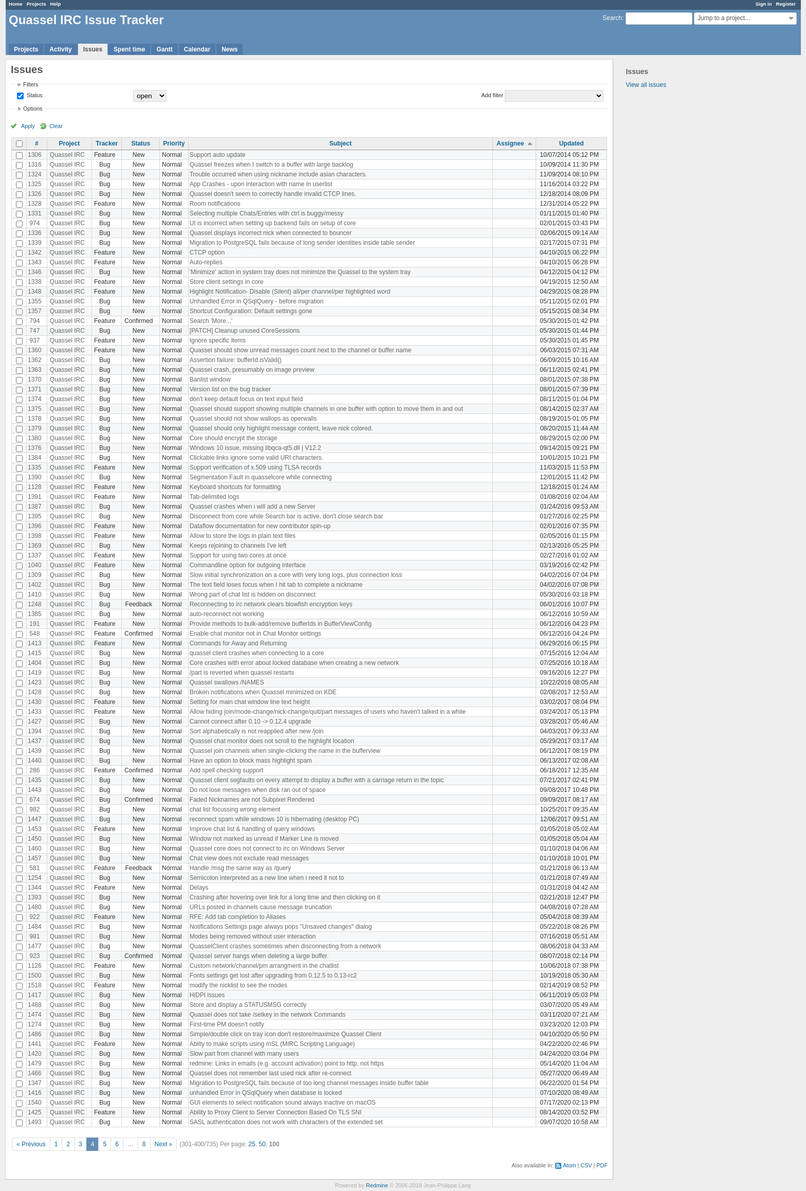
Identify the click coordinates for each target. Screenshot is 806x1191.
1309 (35, 575)
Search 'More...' (211, 320)
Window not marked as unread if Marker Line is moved (264, 838)
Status (34, 95)
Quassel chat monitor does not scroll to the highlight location (272, 741)
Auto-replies (206, 262)
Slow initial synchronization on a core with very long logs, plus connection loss (296, 575)
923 (34, 956)
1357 (35, 311)
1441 (35, 1044)
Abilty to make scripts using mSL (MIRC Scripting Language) (272, 1044)
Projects (36, 4)
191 (34, 623)
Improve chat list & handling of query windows (252, 829)
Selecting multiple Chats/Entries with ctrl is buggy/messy (266, 213)
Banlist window (210, 379)
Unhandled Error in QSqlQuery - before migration (257, 301)
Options (32, 108)
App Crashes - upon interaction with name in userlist (261, 184)
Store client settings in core (227, 281)
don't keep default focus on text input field (246, 399)
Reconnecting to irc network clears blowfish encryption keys (271, 604)
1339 (35, 242)
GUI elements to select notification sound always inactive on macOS (283, 1102)
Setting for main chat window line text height (250, 702)
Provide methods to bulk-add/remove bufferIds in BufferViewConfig (281, 623)
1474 (35, 1014)
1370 (35, 379)
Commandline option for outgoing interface (248, 565)
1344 (35, 887)
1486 (35, 1034)
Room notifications (215, 203)
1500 (35, 975)
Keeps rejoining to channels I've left (238, 545)
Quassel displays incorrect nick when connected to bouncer (271, 233)
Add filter (492, 95)
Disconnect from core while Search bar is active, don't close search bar (286, 516)
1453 (35, 829)
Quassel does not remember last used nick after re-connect (271, 1073)
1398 (35, 535)
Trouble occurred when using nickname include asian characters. (278, 174)
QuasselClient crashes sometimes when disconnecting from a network (285, 946)
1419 (35, 672)
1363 (35, 369)
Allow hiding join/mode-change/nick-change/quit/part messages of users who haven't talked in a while (328, 711)
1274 (35, 1024)
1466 (35, 1073)
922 (34, 917)
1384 (35, 457)
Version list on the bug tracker (230, 389)
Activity (60, 49)
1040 (35, 565)
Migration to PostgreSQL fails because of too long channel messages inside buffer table (309, 1083)
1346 (35, 272)
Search (612, 18)
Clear (56, 126)
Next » (164, 1144)
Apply (28, 126)
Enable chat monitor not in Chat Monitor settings (255, 633)
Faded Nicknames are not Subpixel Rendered (252, 799)
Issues (92, 49)
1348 (35, 291)
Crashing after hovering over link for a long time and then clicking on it (285, 897)
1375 (35, 408)
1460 (35, 848)
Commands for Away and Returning (238, 643)
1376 (35, 448)
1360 (35, 350)
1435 (35, 780)
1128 (35, 487)
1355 (35, 301)
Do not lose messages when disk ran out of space (258, 789)
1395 (35, 516)
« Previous (31, 1144)
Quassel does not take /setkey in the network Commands (268, 1014)
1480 (35, 907)
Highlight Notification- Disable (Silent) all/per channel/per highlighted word (290, 291)
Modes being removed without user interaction (253, 936)
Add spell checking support (226, 770)
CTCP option (207, 252)
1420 (35, 1053)
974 (34, 223)
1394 (35, 731)
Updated (571, 143)
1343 (35, 262)
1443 (35, 789)
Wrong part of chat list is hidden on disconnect (253, 594)
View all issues (646, 84)
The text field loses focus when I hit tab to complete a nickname (276, 584)
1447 (35, 819)
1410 (35, 594)
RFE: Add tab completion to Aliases (238, 917)
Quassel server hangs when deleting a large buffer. (259, 956)
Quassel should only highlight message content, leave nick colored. (281, 428)
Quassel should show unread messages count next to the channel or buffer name (300, 350)
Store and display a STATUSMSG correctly (248, 1004)
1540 (35, 1102)
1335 (35, 467)
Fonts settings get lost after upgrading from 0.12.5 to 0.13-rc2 (273, 975)
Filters (30, 84)
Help (55, 4)
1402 (35, 584)
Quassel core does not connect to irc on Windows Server (267, 848)
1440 (35, 760)
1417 (35, 995)
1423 (35, 682)
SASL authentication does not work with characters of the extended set (286, 1122)
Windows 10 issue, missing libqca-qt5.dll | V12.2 (255, 448)
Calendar (197, 49)
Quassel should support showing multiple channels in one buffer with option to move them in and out (326, 408)
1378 (35, 418)
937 (34, 340)
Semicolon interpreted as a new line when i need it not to (267, 877)
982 (34, 809)
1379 (35, 428)
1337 (35, 555)
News (229, 49)
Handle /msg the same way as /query (240, 868)
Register (786, 4)
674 (34, 799)
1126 (35, 965)
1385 (35, 614)
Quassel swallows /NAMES (227, 682)
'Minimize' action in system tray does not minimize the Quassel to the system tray (300, 272)
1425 (35, 1112)
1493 (35, 1122)
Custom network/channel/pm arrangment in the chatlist (264, 965)
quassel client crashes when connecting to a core (257, 653)
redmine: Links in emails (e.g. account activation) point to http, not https (287, 1063)
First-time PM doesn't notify (227, 1024)
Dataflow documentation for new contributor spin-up (260, 526)
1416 (35, 1092)
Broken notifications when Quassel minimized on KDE (263, 692)
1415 (35, 653)
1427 (35, 721)
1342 (35, 252)
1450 (35, 838)
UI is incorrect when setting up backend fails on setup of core (273, 223)
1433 (35, 711)
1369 (35, 545)
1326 (35, 193)
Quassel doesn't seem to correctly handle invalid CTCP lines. (273, 193)
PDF (602, 1165)
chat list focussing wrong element (235, 809)
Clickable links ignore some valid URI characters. (256, 457)
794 (34, 320)
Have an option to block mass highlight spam (251, 760)
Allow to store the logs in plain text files (243, 535)
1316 (35, 164)
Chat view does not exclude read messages (249, 858)
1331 (35, 213)
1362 (35, 360)
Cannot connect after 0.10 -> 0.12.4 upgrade (251, 721)
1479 (35, 1063)
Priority (174, 143)
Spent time (129, 49)
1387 (35, 506)
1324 (35, 174)
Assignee (510, 143)
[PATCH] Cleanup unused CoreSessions (245, 330)
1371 (35, 389)
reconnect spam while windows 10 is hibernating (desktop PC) (274, 819)
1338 (35, 281)
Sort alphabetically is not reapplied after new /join (257, 731)
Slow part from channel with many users (244, 1053)
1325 (35, 184)
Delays (199, 887)
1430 (35, 702)
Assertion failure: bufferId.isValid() (236, 360)
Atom (569, 1165)
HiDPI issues (207, 995)
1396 (35, 526)
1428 (35, 692)
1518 (35, 985)
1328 (35, 203)
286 (34, 770)
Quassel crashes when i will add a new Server (253, 506)
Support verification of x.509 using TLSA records (256, 467)
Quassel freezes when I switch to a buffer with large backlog (272, 164)
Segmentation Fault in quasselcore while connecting (261, 477)
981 (34, 936)
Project (69, 143)
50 (262, 1144)
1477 (35, 946)
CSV (586, 1165)
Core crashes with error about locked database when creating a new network (294, 662)
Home (16, 4)
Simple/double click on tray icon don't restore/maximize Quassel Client (285, 1034)
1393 (35, 897)
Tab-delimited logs (215, 496)
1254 (35, 877)
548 (34, 633)
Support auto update (218, 154)
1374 (35, 399)
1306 (35, 154)
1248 (35, 604)
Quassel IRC (67, 154)
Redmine (377, 1185)
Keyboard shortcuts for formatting (235, 487)
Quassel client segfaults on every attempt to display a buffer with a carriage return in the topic (317, 780)
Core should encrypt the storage (234, 438)
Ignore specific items (218, 340)
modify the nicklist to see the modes (238, 985)
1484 (35, 926)
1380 (35, 438)
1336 (35, 233)
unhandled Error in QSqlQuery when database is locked (266, 1092)
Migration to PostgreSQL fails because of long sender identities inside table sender (302, 242)
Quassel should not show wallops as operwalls (253, 418)
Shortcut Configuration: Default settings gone (251, 311)
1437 (35, 741)
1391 (35, 496)
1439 (35, 750)
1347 (35, 1083)
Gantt (164, 49)
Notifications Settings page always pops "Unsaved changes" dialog (281, 926)
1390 (35, 477)
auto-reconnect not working (227, 614)
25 (251, 1144)
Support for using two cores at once (238, 555)
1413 (35, 643)
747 (34, 330)
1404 (35, 662)
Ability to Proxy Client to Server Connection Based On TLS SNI (276, 1112)
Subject (340, 143)
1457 (35, 858)
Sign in (764, 4)
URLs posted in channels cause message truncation (261, 907)
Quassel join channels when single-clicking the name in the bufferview (285, 750)
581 (34, 868)
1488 (35, 1004)
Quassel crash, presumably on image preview (252, 369)
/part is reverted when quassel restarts (242, 672)
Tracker (107, 143)
